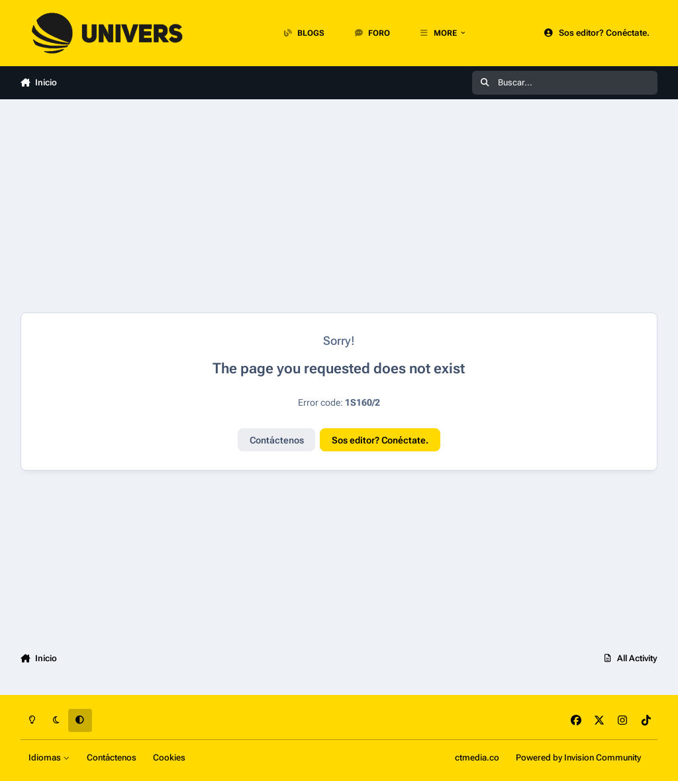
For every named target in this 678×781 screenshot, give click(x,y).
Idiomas (49, 757)
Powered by (578, 757)
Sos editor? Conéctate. (380, 440)
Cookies (169, 757)
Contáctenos (277, 440)
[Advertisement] (339, 206)
